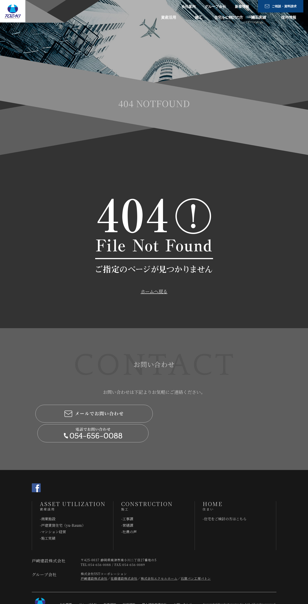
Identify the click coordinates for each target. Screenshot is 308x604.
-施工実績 (47, 518)
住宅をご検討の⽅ (228, 17)
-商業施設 (47, 499)
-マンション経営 (53, 512)
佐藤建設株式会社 (124, 559)
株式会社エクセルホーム (159, 559)
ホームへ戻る (154, 291)
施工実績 (258, 17)
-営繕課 (127, 505)
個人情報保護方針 (154, 585)
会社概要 (65, 585)
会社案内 (188, 6)
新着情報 (242, 6)
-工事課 (127, 499)
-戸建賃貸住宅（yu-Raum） (62, 505)
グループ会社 (215, 6)
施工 (198, 17)
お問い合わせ (182, 585)
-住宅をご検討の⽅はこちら (225, 499)
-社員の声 (129, 512)
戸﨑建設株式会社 (94, 559)
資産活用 (168, 17)
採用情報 (288, 17)
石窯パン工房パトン (196, 559)
